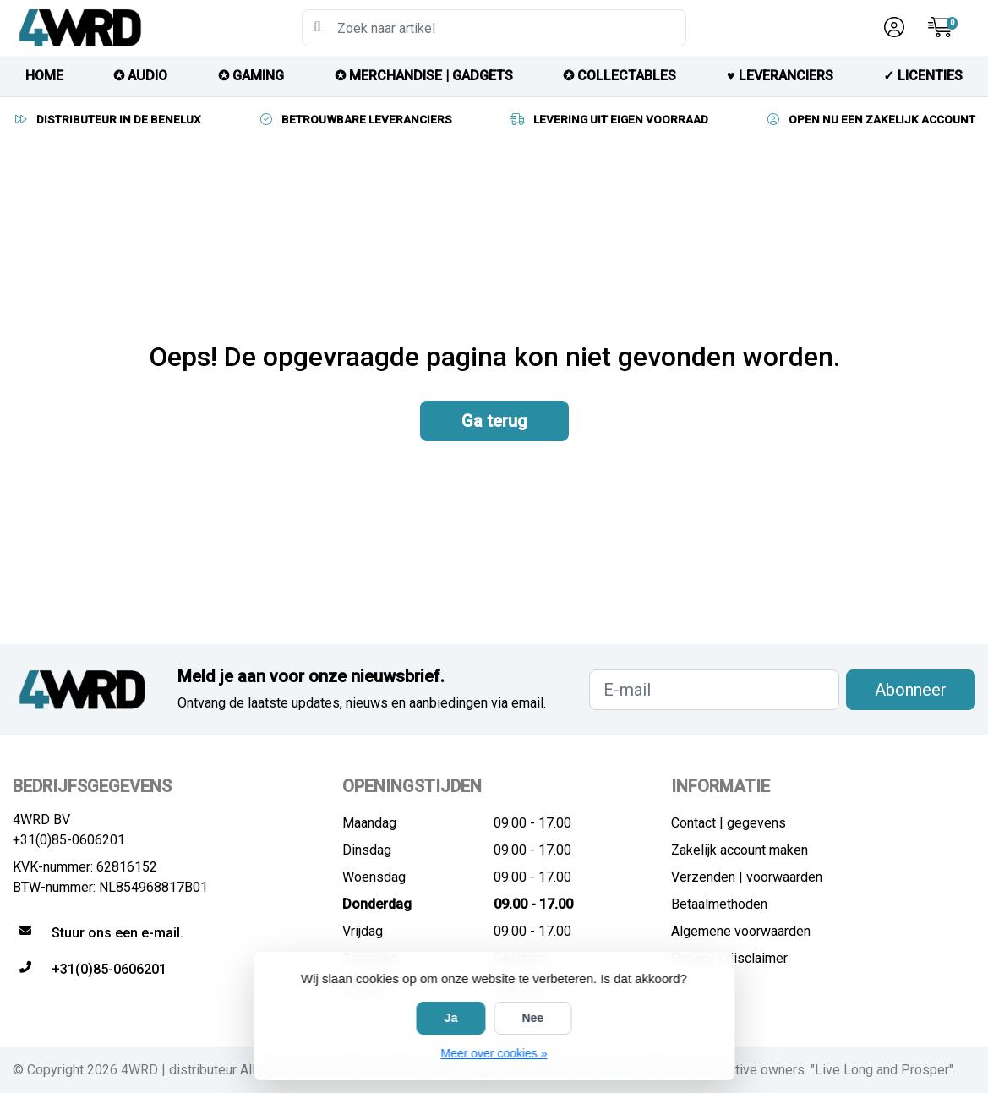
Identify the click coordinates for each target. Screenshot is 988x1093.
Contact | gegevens (728, 823)
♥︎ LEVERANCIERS (780, 76)
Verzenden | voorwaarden (746, 877)
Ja (451, 1018)
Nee (532, 1018)
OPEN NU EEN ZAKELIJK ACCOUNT (870, 119)
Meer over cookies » (493, 1053)
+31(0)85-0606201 (69, 840)
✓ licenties (923, 76)
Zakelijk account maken (739, 850)
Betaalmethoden (719, 904)
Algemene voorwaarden (741, 931)
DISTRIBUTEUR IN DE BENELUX (107, 119)
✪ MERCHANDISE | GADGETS (424, 76)
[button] (892, 28)
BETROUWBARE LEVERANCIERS (355, 119)
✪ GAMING (251, 76)
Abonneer (911, 690)
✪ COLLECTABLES (619, 76)
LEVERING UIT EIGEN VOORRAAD (609, 119)
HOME (44, 76)
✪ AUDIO (140, 76)
